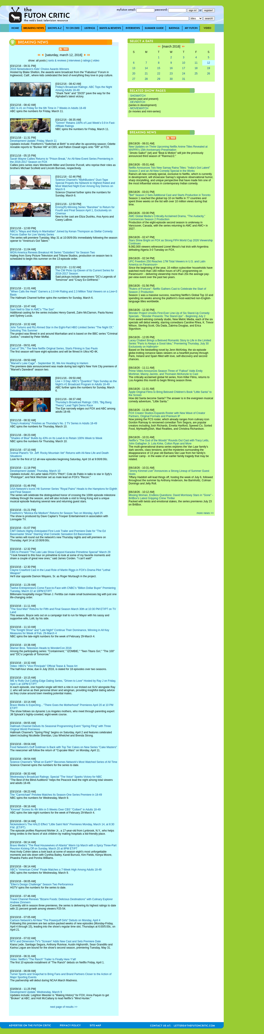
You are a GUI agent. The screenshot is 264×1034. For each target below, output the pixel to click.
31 (183, 79)
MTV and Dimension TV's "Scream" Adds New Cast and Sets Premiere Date (55, 941)
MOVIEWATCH (139, 108)
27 (133, 79)
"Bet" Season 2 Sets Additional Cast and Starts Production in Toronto (170, 195)
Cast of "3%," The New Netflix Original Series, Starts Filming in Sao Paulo (54, 348)
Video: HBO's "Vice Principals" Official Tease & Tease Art (43, 666)
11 (196, 62)
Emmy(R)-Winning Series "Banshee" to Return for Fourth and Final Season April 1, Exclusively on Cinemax (85, 210)
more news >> (205, 513)
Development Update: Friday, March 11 (33, 140)
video (96, 60)
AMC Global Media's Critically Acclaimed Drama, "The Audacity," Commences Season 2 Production (167, 218)
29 (158, 79)
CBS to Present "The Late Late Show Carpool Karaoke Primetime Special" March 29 (60, 552)
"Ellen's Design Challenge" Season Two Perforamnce (41, 884)
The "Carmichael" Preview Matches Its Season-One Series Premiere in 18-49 (56, 794)
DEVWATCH (137, 102)
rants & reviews (57, 60)
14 (146, 68)
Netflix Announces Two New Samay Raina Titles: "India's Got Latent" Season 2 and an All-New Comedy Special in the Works (169, 169)
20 (133, 73)
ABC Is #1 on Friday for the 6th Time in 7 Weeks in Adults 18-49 (48, 108)
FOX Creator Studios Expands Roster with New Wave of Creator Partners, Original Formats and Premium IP (167, 414)
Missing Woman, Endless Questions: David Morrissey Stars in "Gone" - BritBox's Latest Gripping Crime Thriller (171, 497)
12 (208, 62)
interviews (74, 60)
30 (171, 79)
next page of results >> (63, 1006)
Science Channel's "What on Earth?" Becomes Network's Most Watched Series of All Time (63, 762)
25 (196, 73)
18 (196, 68)
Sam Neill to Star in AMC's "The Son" (32, 309)
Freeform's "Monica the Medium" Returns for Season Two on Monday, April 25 (56, 513)
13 (133, 68)
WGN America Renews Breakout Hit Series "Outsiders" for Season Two (52, 252)
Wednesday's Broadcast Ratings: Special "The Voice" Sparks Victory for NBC (56, 776)
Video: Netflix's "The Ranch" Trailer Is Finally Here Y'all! (43, 959)
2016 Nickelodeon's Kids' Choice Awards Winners (39, 69)
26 (208, 73)
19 (208, 68)
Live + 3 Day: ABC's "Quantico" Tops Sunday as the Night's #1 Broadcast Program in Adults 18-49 (86, 383)
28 (146, 79)
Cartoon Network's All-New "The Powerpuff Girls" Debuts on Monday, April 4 (55, 920)
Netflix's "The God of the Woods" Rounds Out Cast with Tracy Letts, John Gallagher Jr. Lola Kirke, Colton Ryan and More (169, 442)
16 (171, 68)
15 (158, 68)
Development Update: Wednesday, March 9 (36, 992)
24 (183, 73)
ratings (87, 60)
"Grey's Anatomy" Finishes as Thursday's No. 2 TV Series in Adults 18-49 (53, 423)
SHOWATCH (138, 95)
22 (158, 73)
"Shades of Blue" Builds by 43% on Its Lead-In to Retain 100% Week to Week (56, 438)
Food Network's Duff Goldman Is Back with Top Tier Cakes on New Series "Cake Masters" (63, 747)
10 (183, 62)
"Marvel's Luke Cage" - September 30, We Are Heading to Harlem (49, 363)
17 (183, 68)
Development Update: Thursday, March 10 (35, 470)
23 (171, 73)
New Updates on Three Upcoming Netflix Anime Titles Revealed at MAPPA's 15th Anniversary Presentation (168, 148)
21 (146, 73)
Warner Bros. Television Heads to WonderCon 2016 (41, 648)
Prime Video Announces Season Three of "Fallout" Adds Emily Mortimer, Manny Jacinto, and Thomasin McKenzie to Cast (165, 372)
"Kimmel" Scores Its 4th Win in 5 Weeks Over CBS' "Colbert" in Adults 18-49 (55, 809)
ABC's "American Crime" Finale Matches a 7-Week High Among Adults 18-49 (56, 869)
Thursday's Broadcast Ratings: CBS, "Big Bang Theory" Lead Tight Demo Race (83, 404)
